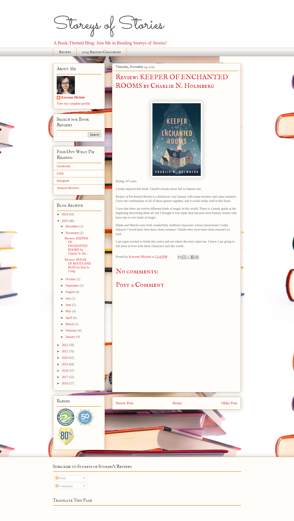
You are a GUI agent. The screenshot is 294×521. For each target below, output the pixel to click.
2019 (65, 364)
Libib (60, 173)
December (72, 226)
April (69, 317)
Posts (61, 478)
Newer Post (124, 403)
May (68, 311)
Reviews (65, 52)
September (72, 285)
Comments (64, 486)
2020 (65, 357)
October (70, 279)
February (71, 330)
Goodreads (64, 166)
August (70, 292)
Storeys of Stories (108, 25)
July (68, 298)
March (69, 324)
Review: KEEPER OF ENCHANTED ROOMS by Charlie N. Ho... (76, 246)
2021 (65, 351)
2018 (65, 370)
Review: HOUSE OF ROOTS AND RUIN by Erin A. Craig (78, 265)
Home (177, 403)
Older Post (229, 403)
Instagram (63, 180)
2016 (65, 383)
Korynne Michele (73, 97)
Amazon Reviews (68, 188)
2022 (65, 345)
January (70, 337)
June (68, 305)
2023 (65, 221)
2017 (65, 377)
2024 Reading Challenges (101, 52)
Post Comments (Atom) (185, 415)
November (72, 233)
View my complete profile (73, 103)
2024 (65, 214)
